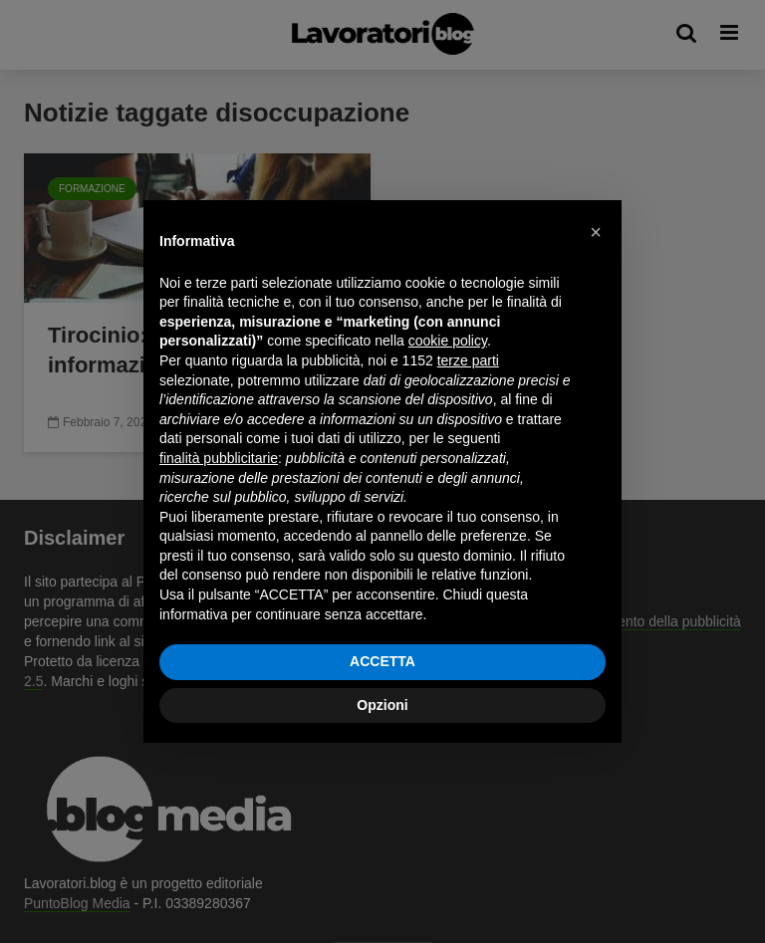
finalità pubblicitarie (218, 458)
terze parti (468, 360)
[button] (596, 232)
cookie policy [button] (447, 341)
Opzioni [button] (382, 705)
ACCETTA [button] (382, 661)
